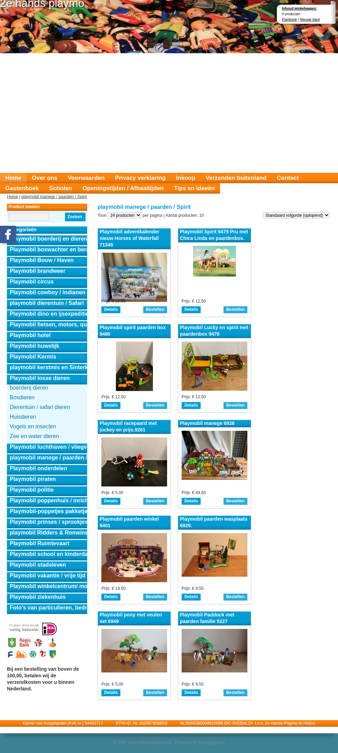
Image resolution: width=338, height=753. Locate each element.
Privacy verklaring (140, 178)
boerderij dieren (29, 388)
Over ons (44, 178)
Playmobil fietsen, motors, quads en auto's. (48, 324)
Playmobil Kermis (33, 357)
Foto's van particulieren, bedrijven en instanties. (48, 608)
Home (13, 178)
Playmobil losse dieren (40, 378)
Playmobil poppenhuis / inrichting (48, 500)
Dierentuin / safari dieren (40, 407)
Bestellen (155, 309)
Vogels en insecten (33, 426)
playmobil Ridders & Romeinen (48, 533)
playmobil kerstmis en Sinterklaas (48, 367)
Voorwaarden (86, 178)
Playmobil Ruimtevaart (40, 543)
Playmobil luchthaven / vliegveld (48, 447)
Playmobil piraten (33, 479)
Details (111, 309)
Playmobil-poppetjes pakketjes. (48, 511)
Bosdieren (22, 397)
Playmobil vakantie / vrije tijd (47, 575)
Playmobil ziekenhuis (38, 597)
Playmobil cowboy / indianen (47, 292)
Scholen (60, 188)
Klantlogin (289, 19)
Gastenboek (22, 188)
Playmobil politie (32, 490)
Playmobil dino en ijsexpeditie (48, 314)
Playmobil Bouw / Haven (42, 260)
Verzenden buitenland (236, 178)
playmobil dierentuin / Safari (47, 303)
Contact (288, 178)
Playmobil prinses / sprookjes (48, 522)
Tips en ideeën (194, 188)
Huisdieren (23, 417)
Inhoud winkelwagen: (299, 8)
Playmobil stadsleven (38, 565)
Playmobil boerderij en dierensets (48, 239)
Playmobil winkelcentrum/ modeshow (48, 586)
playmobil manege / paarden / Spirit (54, 196)
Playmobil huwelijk (34, 346)
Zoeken (74, 216)
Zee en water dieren (34, 436)
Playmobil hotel (30, 335)
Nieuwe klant (310, 19)
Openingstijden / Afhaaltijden (123, 188)
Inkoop (185, 178)
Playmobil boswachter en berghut (48, 249)
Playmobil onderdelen (38, 468)
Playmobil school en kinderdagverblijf (48, 554)
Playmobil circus (32, 282)
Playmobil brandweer (37, 271)
